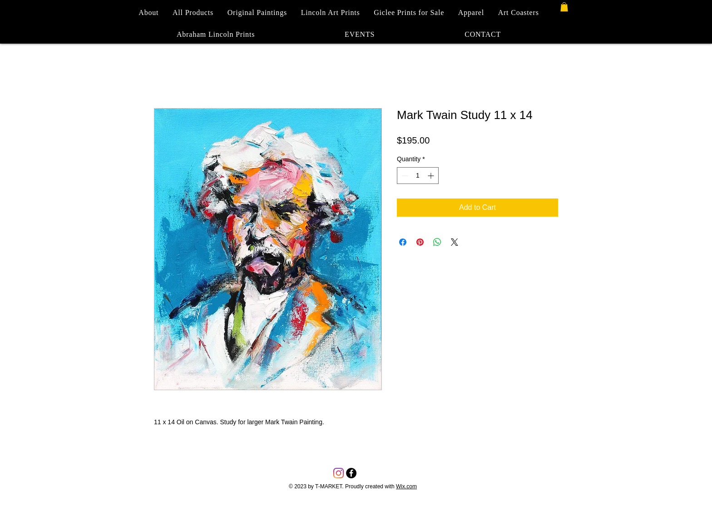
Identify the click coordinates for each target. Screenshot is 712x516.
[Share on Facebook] (402, 242)
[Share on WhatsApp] (437, 242)
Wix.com (406, 486)
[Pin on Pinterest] (420, 242)
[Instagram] (338, 473)
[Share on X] (454, 242)
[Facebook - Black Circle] (351, 473)
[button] (564, 6)
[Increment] (431, 176)
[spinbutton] (418, 176)
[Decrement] (404, 176)
